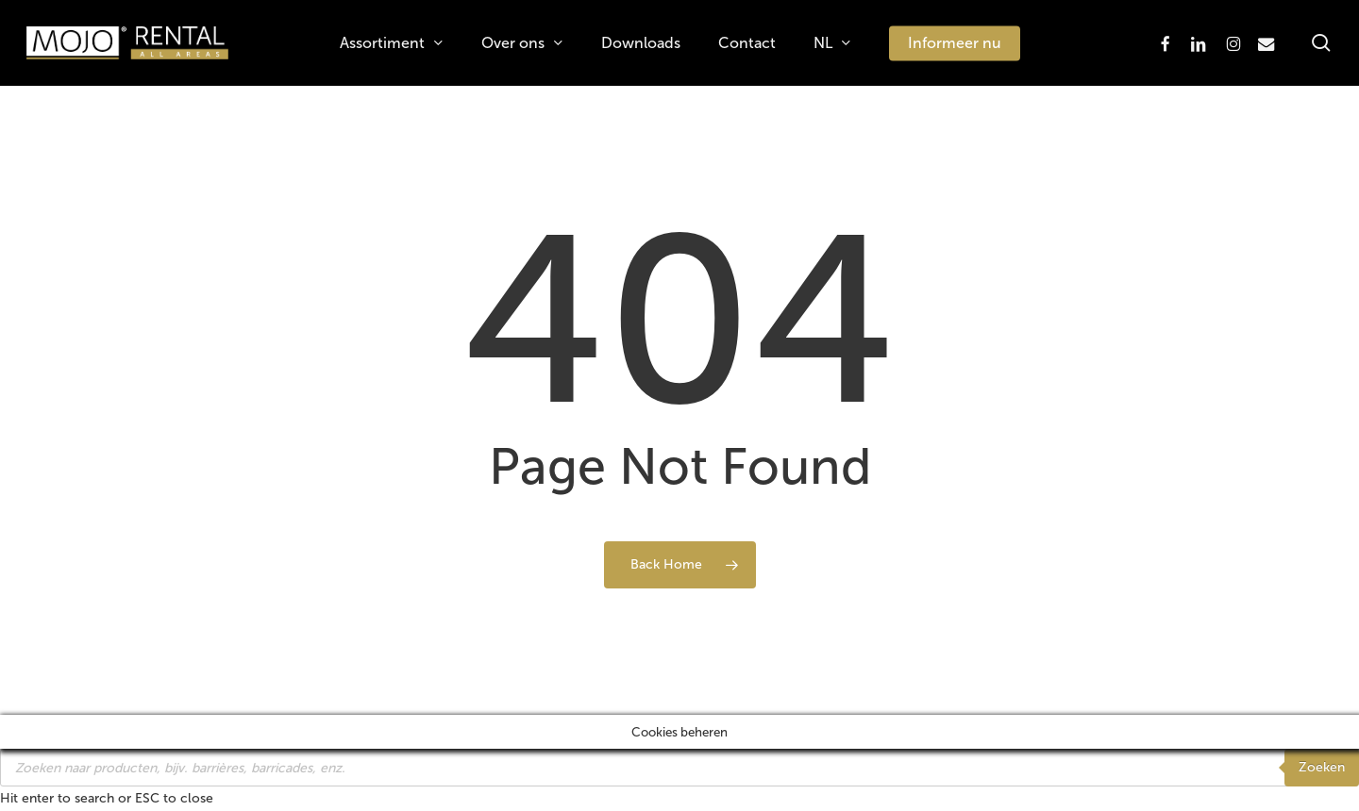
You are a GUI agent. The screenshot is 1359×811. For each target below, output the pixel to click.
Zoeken (1322, 767)
